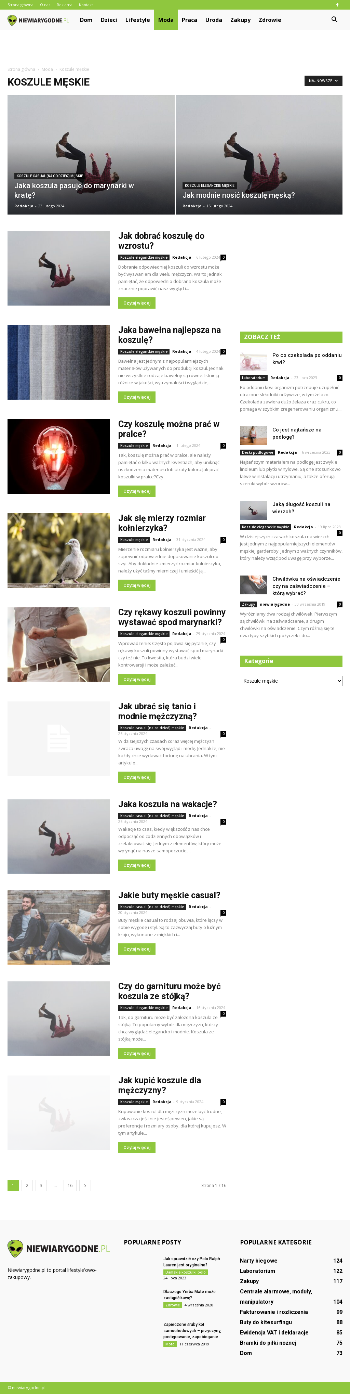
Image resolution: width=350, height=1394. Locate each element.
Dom (86, 20)
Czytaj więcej (136, 303)
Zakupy (240, 20)
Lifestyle (137, 20)
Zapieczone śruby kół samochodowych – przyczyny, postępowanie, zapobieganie (192, 1330)
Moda (166, 20)
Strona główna (20, 4)
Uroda (213, 20)
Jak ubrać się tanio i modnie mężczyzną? (157, 711)
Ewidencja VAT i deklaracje (274, 1332)
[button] (334, 20)
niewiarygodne (275, 604)
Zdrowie (270, 20)
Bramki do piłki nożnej (268, 1343)
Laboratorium (254, 377)
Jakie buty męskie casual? (169, 895)
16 (70, 1185)
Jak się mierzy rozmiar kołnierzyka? (162, 523)
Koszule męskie (134, 445)
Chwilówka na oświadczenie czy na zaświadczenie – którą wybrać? (306, 586)
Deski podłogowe (257, 452)
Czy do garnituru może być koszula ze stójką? (169, 991)
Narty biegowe (259, 1260)
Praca (189, 20)
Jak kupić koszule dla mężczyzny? (159, 1085)
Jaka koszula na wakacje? (167, 804)
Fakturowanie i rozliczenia (274, 1312)
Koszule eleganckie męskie (209, 186)
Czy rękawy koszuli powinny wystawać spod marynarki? (172, 617)
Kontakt (86, 4)
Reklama (64, 4)
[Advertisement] (175, 48)
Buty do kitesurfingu (266, 1322)
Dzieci (109, 20)
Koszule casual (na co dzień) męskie (50, 176)
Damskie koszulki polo (185, 1272)
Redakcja (23, 205)
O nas (45, 4)
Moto (170, 1344)
